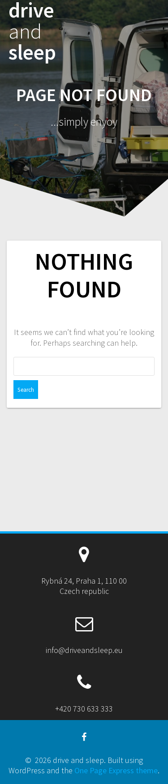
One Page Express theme (116, 770)
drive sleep (32, 31)
